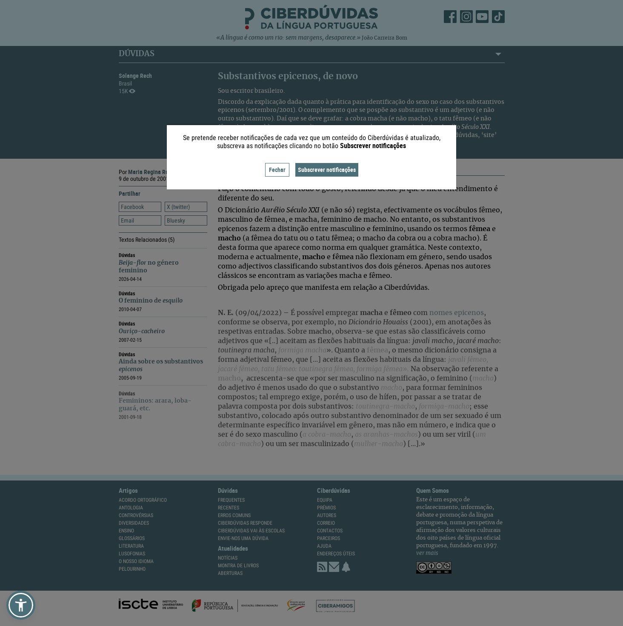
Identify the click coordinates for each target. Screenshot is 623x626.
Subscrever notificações (327, 170)
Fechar (277, 170)
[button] (21, 605)
